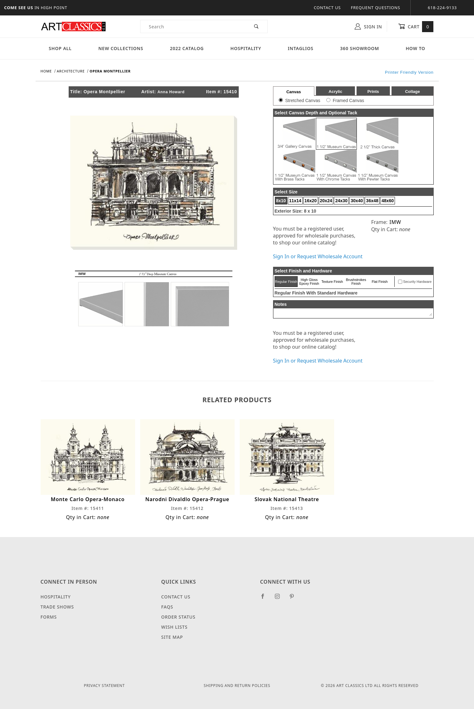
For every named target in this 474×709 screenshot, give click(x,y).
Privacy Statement (104, 685)
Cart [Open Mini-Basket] (416, 26)
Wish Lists (174, 627)
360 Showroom (359, 48)
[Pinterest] (294, 599)
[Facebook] (265, 599)
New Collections (120, 48)
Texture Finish (332, 281)
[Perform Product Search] (256, 26)
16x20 (311, 200)
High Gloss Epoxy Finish (309, 281)
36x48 (372, 200)
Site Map (172, 637)
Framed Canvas (348, 100)
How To (415, 48)
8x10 (281, 200)
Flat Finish (380, 281)
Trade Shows (57, 607)
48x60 (387, 200)
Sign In (368, 26)
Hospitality (246, 48)
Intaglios (300, 48)
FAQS (167, 607)
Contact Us (327, 7)
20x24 (326, 200)
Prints (373, 91)
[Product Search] (193, 26)
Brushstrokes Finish (356, 281)
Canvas (293, 91)
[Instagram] (280, 599)
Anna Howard (171, 92)
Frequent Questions (375, 7)
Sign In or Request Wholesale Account (318, 256)
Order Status (178, 617)
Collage (412, 91)
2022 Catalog (187, 48)
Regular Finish (286, 281)
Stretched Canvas (302, 100)
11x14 (295, 200)
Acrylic (335, 91)
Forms (49, 617)
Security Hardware (417, 281)
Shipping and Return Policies (237, 685)
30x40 (357, 200)
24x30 (341, 200)
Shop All (60, 48)
